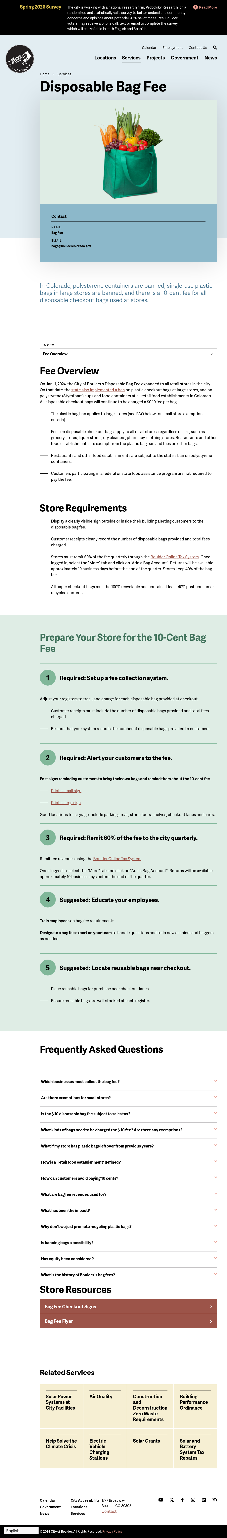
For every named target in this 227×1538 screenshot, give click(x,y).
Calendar (149, 47)
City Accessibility (85, 1500)
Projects (156, 57)
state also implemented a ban (98, 390)
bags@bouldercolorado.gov (71, 246)
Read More (208, 7)
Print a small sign (66, 790)
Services (131, 57)
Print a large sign (66, 802)
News (210, 57)
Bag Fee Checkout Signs (70, 1306)
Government (185, 57)
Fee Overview (55, 354)
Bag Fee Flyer (59, 1321)
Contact (109, 1511)
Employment (172, 47)
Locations (105, 57)
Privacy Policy (112, 1531)
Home (45, 73)
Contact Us (198, 47)
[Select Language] (21, 1530)
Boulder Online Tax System (117, 858)
